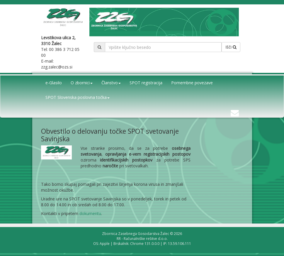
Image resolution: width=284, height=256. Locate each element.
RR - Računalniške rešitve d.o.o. (142, 238)
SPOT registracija (146, 82)
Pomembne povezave (192, 82)
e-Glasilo (53, 82)
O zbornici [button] (82, 82)
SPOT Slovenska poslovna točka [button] (77, 97)
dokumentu (90, 213)
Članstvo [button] (111, 82)
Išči (231, 47)
